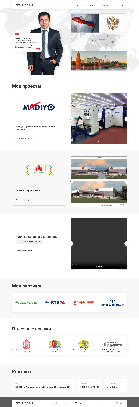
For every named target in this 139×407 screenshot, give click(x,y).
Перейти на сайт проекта (24, 138)
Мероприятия (106, 5)
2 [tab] (100, 143)
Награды (93, 5)
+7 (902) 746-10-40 (89, 387)
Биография (81, 5)
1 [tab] (97, 143)
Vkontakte (112, 387)
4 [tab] (102, 205)
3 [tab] (101, 143)
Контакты (119, 5)
